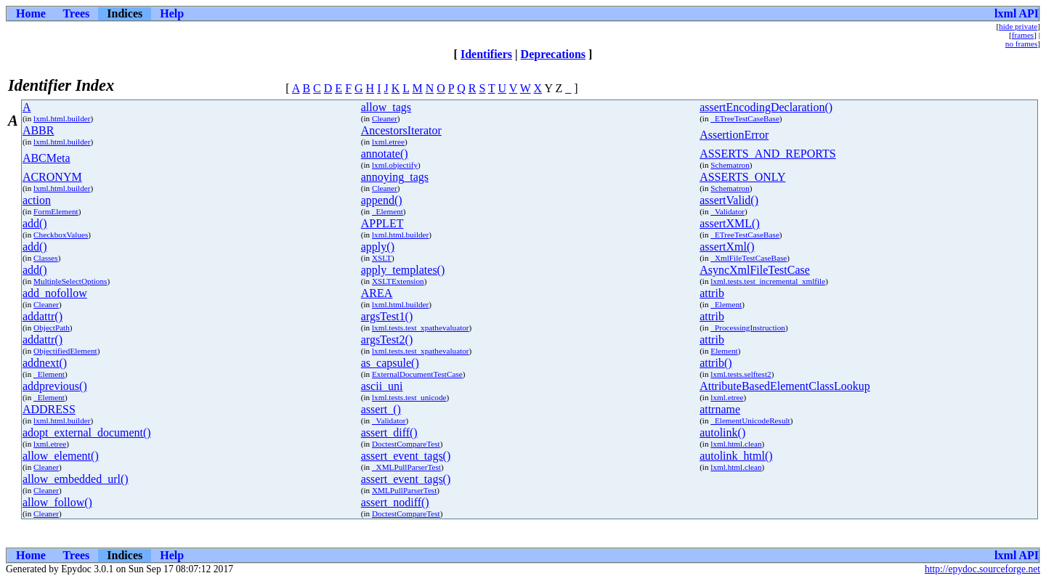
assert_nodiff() (395, 502)
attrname (720, 409)
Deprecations (553, 54)
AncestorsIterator (401, 130)
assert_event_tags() (406, 456)
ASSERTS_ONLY (742, 177)
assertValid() (729, 200)
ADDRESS (49, 409)
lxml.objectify (395, 165)
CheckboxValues (60, 234)
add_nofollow (55, 293)
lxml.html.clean (735, 443)
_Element (387, 211)
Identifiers (486, 54)
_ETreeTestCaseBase (744, 118)
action (37, 200)
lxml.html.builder (61, 118)
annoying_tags (395, 177)
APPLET (382, 223)
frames (1023, 35)
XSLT (382, 257)
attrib (712, 293)
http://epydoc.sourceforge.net (982, 569)
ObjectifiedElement (65, 350)
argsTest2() (387, 339)
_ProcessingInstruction (747, 327)
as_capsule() (390, 363)
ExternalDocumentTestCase (417, 374)
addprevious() (55, 386)
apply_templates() (403, 270)
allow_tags (386, 107)
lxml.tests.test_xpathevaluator (420, 327)
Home (31, 13)
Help (172, 13)
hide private (1018, 26)
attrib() (715, 363)
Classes (45, 257)
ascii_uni (382, 386)
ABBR (38, 130)
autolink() (722, 432)
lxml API (1016, 13)
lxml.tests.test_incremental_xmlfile (767, 281)
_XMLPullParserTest (406, 467)
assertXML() (730, 223)
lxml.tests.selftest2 (740, 374)
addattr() (42, 316)
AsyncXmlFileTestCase (755, 270)
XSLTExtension (398, 281)
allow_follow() (57, 502)
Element (723, 350)
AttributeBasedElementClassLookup (785, 386)
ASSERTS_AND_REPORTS (767, 153)
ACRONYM (52, 177)
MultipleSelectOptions (70, 281)
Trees (76, 13)
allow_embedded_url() (76, 479)
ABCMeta (46, 158)
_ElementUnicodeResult (750, 420)
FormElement (55, 211)
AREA (377, 293)
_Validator (727, 211)
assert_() (381, 409)
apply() (377, 246)
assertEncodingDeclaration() (766, 107)
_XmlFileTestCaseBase (748, 257)
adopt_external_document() (87, 432)
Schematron (729, 165)
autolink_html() (736, 456)
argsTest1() (387, 316)
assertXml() (727, 246)
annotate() (384, 153)
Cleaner (384, 118)
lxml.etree (388, 141)
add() (35, 223)
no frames (1021, 43)
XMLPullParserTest (404, 490)
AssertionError (734, 135)
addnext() (45, 363)
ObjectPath (51, 327)
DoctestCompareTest (406, 443)
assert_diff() (389, 432)
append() (381, 200)
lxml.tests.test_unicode (409, 397)
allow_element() (61, 456)
